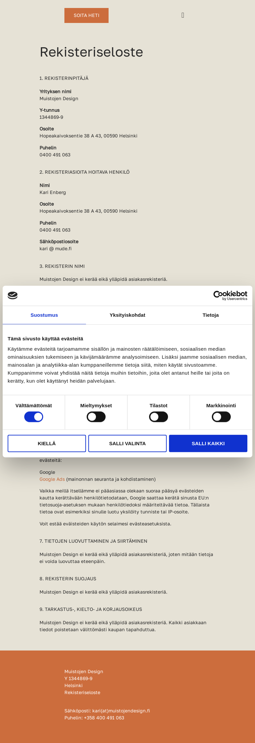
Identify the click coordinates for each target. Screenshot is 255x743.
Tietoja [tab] (211, 314)
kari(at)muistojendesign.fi (121, 710)
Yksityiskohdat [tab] (127, 314)
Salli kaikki (208, 443)
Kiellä (47, 443)
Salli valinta (127, 443)
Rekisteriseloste (82, 692)
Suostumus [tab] (44, 314)
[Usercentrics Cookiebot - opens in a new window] (218, 295)
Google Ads (52, 479)
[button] (183, 15)
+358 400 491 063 (104, 717)
